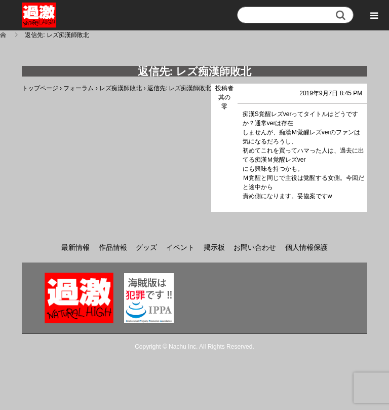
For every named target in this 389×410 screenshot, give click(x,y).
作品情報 (113, 247)
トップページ (40, 88)
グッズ (146, 247)
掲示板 (214, 247)
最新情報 (75, 247)
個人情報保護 (306, 247)
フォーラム (78, 88)
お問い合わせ (255, 247)
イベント (180, 247)
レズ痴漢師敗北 (120, 88)
